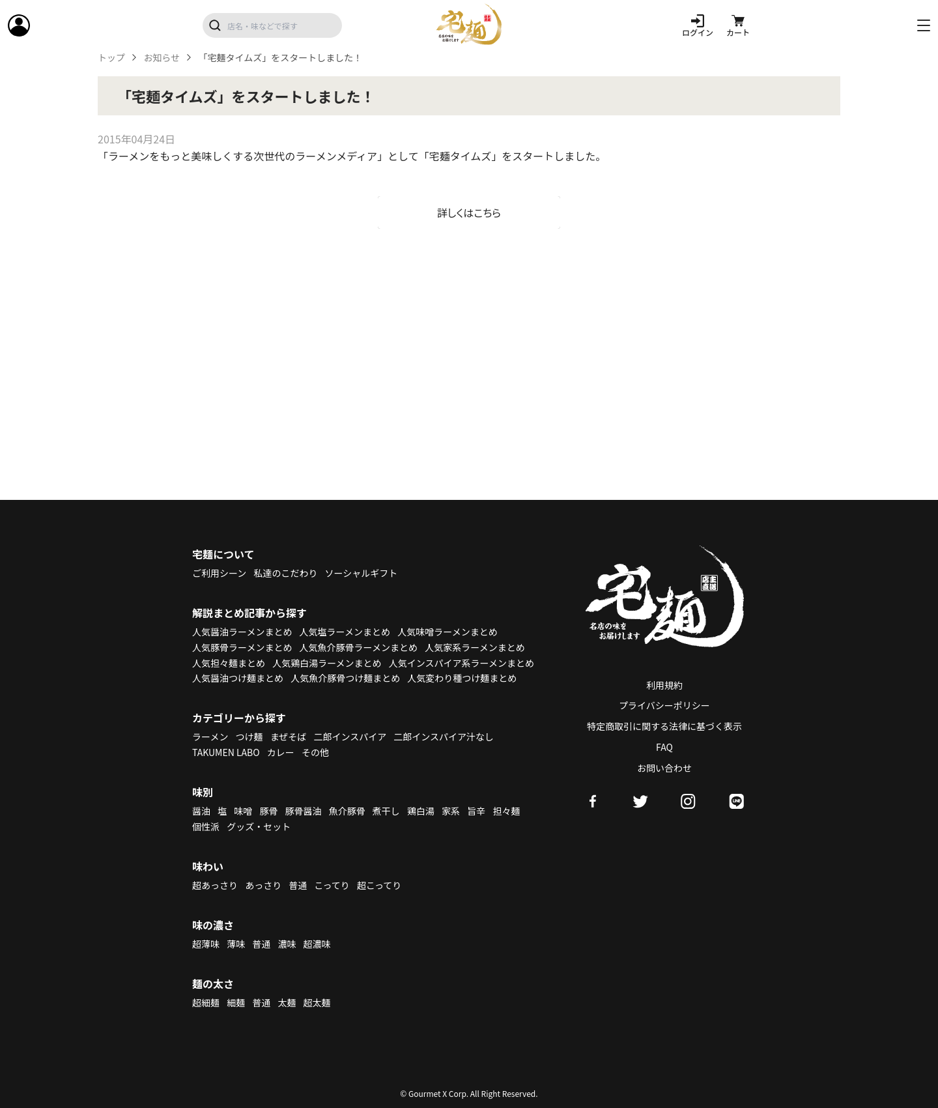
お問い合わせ (664, 767)
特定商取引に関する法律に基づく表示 (664, 726)
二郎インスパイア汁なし (443, 736)
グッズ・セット (259, 826)
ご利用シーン (219, 572)
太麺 (286, 1002)
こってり (331, 885)
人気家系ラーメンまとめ (474, 647)
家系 (451, 810)
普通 (298, 885)
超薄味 (206, 943)
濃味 (286, 943)
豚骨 (268, 810)
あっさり (263, 885)
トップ (111, 57)
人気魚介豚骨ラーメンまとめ (359, 647)
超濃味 (317, 943)
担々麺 (506, 810)
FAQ (664, 746)
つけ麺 (249, 736)
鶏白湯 (420, 810)
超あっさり (215, 885)
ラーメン (210, 736)
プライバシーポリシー (664, 705)
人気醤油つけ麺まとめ (237, 677)
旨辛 (476, 810)
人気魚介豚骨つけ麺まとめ (345, 677)
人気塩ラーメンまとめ (345, 631)
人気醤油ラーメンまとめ (242, 631)
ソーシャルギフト (361, 572)
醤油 (201, 810)
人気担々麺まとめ (228, 662)
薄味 (236, 943)
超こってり (379, 885)
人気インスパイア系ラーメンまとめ (461, 662)
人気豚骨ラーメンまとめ (242, 647)
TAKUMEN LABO (226, 752)
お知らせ (161, 57)
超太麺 (317, 1002)
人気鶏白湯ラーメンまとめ (326, 662)
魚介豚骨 (347, 810)
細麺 (236, 1002)
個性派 (206, 826)
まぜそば (288, 736)
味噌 (243, 810)
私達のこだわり (285, 572)
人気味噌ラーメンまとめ (447, 631)
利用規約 (664, 685)
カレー (280, 752)
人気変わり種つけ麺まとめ (462, 677)
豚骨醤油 (303, 810)
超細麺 (206, 1002)
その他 (315, 752)
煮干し (386, 810)
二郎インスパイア (349, 736)
